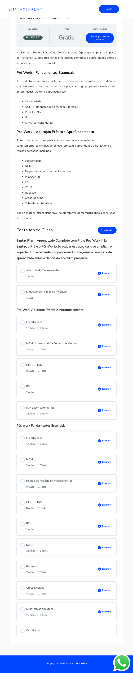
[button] (109, 9)
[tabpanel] (66, 135)
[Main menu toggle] (92, 9)
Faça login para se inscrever (100, 38)
